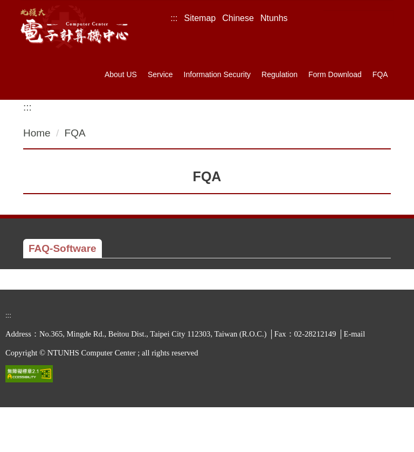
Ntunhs (274, 18)
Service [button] (160, 74)
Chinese (238, 18)
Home (37, 133)
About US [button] (121, 74)
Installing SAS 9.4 (91, 285)
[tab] (62, 248)
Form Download (335, 74)
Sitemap (200, 18)
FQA (380, 74)
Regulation (279, 74)
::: (173, 18)
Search (384, 19)
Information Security (217, 74)
